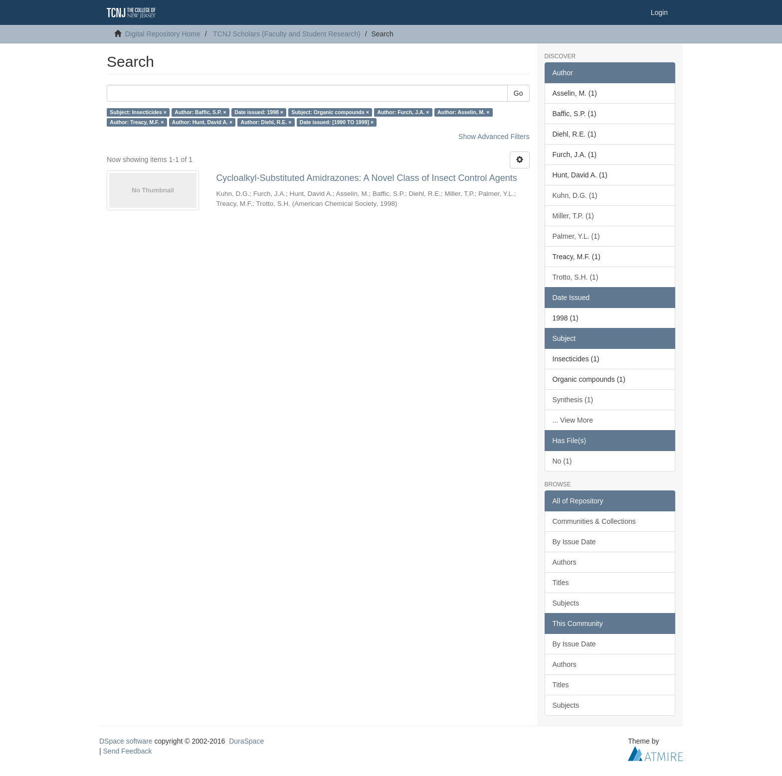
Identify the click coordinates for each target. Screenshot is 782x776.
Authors (565, 562)
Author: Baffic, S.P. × (200, 112)
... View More (573, 420)
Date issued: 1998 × (258, 112)
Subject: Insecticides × (138, 112)
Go (518, 93)
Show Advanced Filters (493, 137)
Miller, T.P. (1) (573, 216)
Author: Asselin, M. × (463, 112)
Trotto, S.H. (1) (575, 277)
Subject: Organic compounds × (330, 112)
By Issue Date (574, 542)
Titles (561, 583)
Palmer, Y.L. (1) (576, 236)
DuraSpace (246, 741)
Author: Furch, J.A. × (403, 112)
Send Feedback (127, 751)
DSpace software (126, 741)
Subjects (566, 603)
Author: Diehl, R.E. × (266, 122)
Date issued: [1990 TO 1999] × (337, 122)
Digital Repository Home (162, 34)
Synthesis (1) (573, 400)
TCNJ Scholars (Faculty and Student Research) (287, 34)
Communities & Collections (594, 521)
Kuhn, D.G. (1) (575, 195)
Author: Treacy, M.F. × (137, 122)
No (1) (562, 461)
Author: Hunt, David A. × (202, 122)
